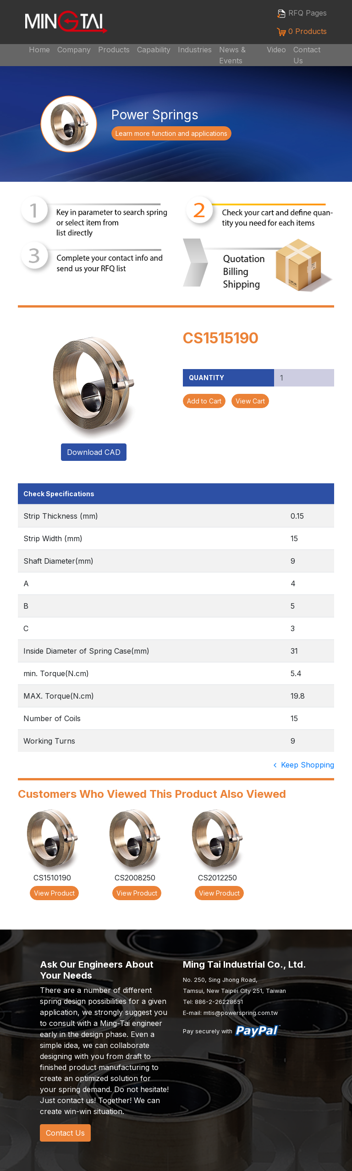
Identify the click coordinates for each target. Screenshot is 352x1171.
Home (39, 49)
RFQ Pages (302, 13)
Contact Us (306, 55)
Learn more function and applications (171, 133)
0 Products (302, 31)
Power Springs (154, 115)
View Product (54, 893)
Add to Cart (204, 401)
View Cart (250, 401)
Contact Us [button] (65, 1132)
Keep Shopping (302, 764)
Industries (195, 49)
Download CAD (94, 452)
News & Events (232, 55)
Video (276, 49)
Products (114, 49)
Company (74, 49)
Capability (153, 49)
